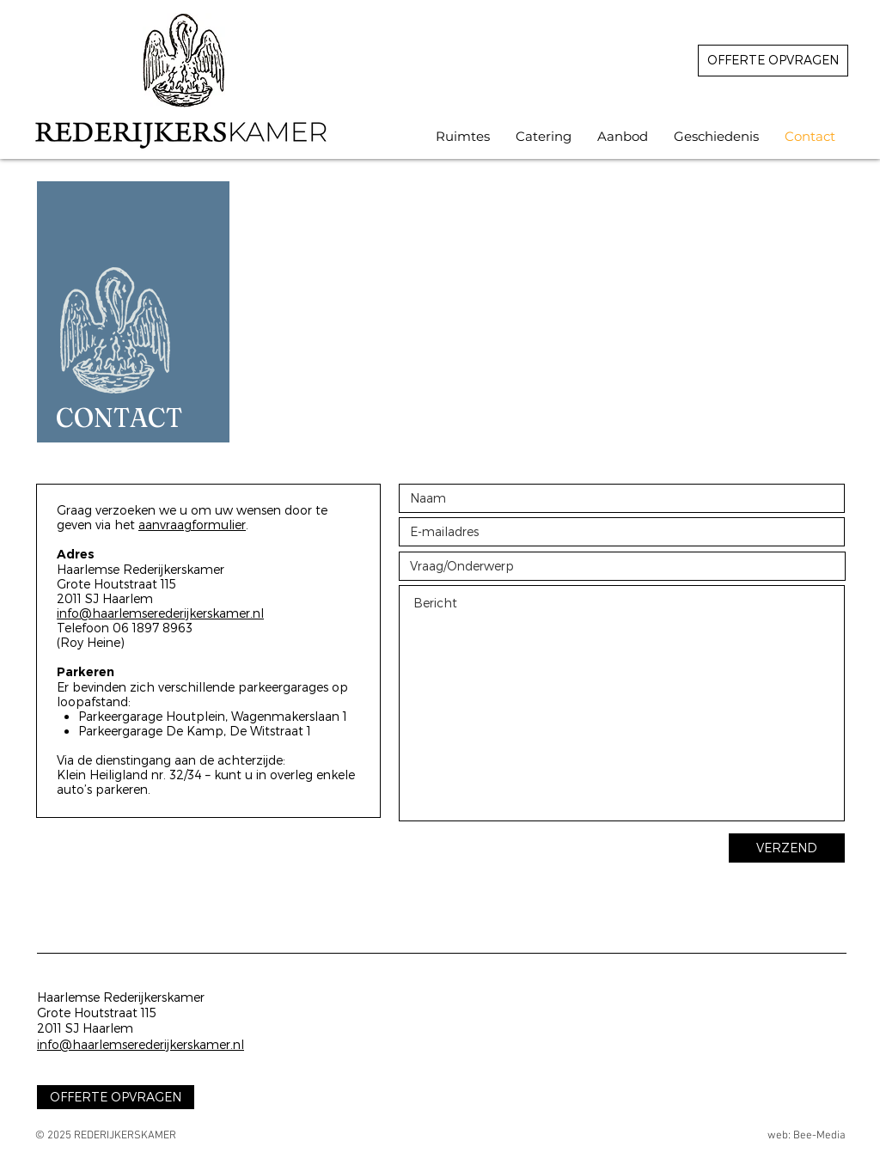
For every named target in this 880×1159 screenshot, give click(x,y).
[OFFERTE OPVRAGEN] (773, 60)
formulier (219, 524)
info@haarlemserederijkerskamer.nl (160, 613)
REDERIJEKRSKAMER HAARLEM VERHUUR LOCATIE (375, 13)
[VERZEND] (787, 848)
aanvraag (165, 524)
